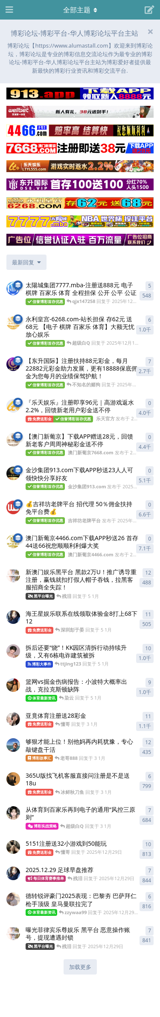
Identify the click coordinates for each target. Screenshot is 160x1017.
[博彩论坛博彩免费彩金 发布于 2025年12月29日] (13, 899)
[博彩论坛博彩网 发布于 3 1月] (13, 779)
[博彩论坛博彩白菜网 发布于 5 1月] (13, 617)
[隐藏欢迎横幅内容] (150, 31)
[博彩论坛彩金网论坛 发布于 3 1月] (13, 745)
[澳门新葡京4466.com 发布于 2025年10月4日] (13, 541)
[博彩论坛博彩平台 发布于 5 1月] (13, 685)
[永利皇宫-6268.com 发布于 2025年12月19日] (13, 322)
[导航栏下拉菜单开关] (80, 10)
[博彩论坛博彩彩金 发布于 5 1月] (13, 575)
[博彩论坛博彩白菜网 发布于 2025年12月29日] (13, 873)
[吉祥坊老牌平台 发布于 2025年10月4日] (13, 507)
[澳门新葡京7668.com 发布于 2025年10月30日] (13, 440)
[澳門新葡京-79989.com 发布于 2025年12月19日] (13, 288)
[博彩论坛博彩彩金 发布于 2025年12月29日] (13, 933)
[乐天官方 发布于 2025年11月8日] (13, 406)
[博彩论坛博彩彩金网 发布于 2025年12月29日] (13, 847)
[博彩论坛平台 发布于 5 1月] (13, 651)
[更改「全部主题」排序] (26, 262)
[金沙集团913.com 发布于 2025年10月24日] (13, 473)
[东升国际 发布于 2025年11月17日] (13, 364)
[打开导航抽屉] (8, 10)
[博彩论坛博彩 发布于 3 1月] (13, 719)
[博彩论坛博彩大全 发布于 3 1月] (13, 813)
